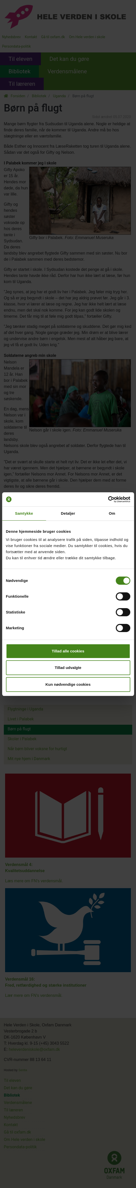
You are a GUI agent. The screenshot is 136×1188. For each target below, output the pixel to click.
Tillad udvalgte (68, 667)
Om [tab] (112, 513)
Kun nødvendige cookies (68, 684)
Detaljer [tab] (68, 513)
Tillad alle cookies (68, 651)
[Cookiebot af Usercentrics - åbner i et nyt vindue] (108, 499)
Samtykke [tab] (24, 513)
